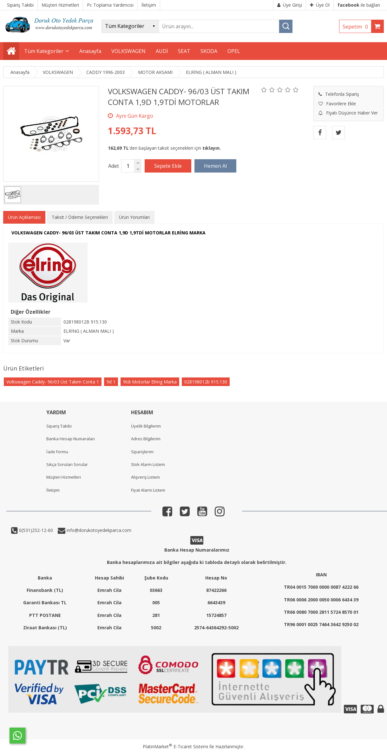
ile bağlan (359, 5)
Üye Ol (320, 5)
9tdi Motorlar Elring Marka (150, 382)
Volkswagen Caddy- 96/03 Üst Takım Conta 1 (52, 382)
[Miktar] (127, 166)
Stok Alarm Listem (148, 464)
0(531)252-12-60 (35, 530)
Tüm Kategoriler (43, 51)
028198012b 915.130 (205, 382)
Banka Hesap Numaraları (70, 439)
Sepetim (357, 26)
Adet (113, 165)
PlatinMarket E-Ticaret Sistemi (175, 746)
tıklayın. (211, 148)
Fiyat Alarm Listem (148, 490)
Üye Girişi (289, 5)
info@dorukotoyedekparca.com (98, 530)
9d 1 (111, 382)
